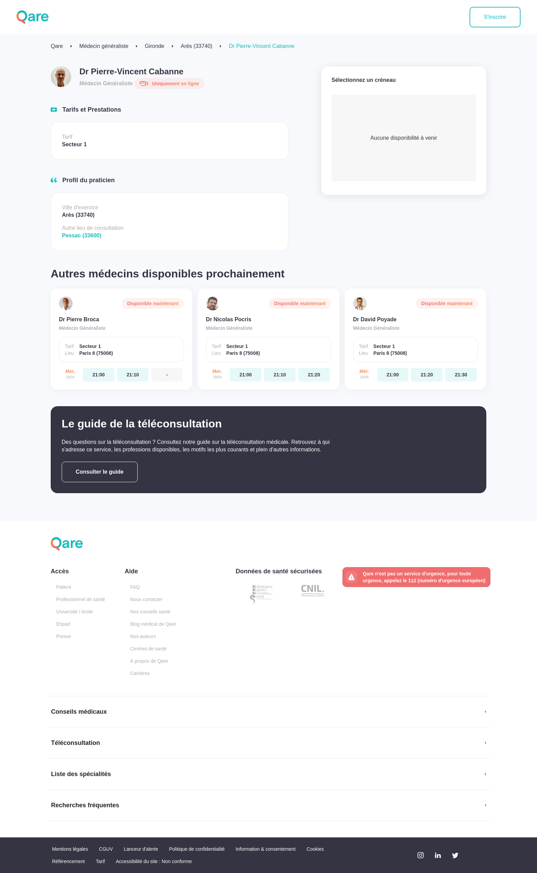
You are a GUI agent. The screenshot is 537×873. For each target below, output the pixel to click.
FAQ (135, 587)
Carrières (140, 673)
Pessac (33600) (81, 235)
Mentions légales (70, 849)
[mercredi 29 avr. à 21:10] (133, 375)
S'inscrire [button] (495, 17)
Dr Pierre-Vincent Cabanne (262, 46)
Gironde (154, 46)
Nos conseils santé (150, 611)
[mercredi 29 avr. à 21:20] (314, 375)
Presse (63, 636)
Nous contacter (146, 599)
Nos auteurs (143, 636)
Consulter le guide (100, 472)
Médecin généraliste (103, 46)
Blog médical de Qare (153, 624)
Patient (63, 587)
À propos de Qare (149, 661)
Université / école (74, 611)
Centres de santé (148, 648)
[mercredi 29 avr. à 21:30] (461, 375)
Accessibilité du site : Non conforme (154, 861)
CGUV (106, 849)
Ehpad (63, 624)
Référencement (68, 861)
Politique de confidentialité (197, 849)
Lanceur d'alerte (141, 849)
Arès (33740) (197, 46)
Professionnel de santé (80, 599)
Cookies (315, 849)
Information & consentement (266, 849)
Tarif (100, 861)
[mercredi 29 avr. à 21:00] (98, 375)
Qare (57, 46)
